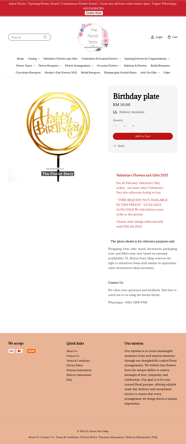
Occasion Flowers (107, 65)
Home (20, 58)
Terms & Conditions (78, 360)
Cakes (166, 72)
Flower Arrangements (77, 65)
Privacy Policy (74, 365)
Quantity (118, 120)
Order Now (93, 13)
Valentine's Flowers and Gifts (60, 58)
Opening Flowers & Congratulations (145, 58)
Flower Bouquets (48, 65)
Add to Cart (143, 136)
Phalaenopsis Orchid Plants (120, 72)
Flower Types (24, 65)
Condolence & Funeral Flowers (99, 58)
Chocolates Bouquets (28, 72)
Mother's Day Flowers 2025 (61, 72)
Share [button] (118, 145)
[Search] (45, 37)
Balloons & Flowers (135, 65)
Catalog (32, 58)
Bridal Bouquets (160, 65)
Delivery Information (78, 375)
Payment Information (79, 370)
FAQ (69, 379)
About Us (71, 351)
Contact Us (72, 355)
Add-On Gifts (148, 72)
